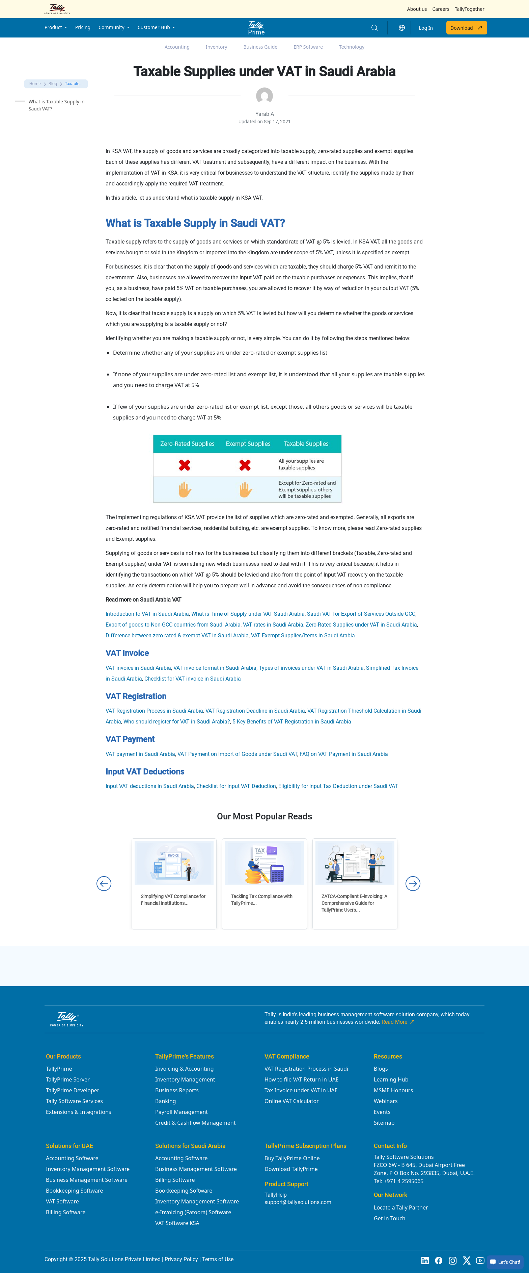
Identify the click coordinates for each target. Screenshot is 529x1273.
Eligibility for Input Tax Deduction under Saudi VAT (338, 786)
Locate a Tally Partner (401, 1207)
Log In (426, 28)
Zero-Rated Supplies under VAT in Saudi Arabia (361, 624)
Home (35, 83)
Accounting (177, 47)
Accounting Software (72, 1158)
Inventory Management (185, 1079)
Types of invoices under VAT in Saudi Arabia (311, 668)
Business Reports (177, 1090)
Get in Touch (390, 1218)
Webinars (386, 1101)
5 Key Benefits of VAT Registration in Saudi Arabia (291, 721)
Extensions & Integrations (78, 1112)
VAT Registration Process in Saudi (306, 1068)
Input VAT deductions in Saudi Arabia (150, 786)
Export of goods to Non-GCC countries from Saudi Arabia (173, 624)
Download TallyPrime (291, 1169)
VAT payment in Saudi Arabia (140, 754)
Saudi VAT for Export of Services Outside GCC (361, 614)
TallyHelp (275, 1195)
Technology (351, 47)
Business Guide (261, 47)
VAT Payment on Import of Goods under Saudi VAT (237, 754)
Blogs (381, 1068)
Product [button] (54, 27)
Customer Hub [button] (154, 27)
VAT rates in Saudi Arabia (273, 624)
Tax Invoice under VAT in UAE (301, 1090)
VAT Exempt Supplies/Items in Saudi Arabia (303, 635)
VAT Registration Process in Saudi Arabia (154, 711)
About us (417, 9)
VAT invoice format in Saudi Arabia (214, 668)
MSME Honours (393, 1090)
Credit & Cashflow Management (195, 1122)
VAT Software (62, 1201)
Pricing (82, 27)
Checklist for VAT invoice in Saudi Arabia (192, 679)
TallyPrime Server (68, 1079)
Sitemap (384, 1122)
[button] (401, 27)
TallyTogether (469, 9)
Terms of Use (217, 1259)
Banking (165, 1101)
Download (466, 27)
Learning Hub (391, 1079)
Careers (440, 9)
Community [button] (112, 27)
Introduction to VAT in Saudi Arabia (147, 614)
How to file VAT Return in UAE (301, 1079)
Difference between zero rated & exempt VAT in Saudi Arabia (177, 635)
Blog (53, 83)
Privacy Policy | (183, 1259)
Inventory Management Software (88, 1169)
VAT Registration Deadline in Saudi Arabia (255, 711)
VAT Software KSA (177, 1223)
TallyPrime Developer (72, 1090)
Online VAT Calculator (291, 1101)
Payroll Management (181, 1112)
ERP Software (308, 47)
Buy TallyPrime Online (292, 1158)
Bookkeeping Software (74, 1190)
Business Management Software (87, 1179)
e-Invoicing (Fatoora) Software (193, 1212)
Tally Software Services (74, 1101)
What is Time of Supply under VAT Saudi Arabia (248, 614)
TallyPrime (59, 1068)
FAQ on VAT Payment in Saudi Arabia (344, 754)
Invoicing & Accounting (184, 1068)
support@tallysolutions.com (297, 1202)
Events (382, 1112)
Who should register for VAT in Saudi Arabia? (176, 721)
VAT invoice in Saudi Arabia (138, 668)
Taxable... (73, 83)
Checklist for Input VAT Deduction (236, 786)
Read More (399, 1022)
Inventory (216, 47)
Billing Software (65, 1212)
